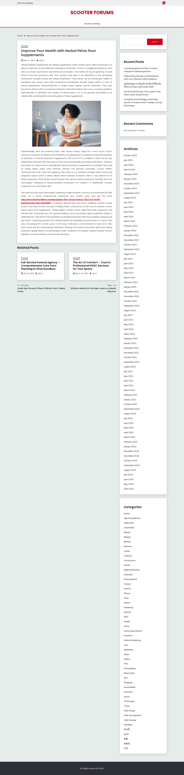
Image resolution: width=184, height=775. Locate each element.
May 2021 (129, 380)
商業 (126, 738)
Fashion (127, 584)
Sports (127, 696)
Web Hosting (130, 720)
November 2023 (131, 240)
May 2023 (129, 268)
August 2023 (130, 254)
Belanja (127, 537)
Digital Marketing (131, 569)
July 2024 (128, 202)
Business (128, 546)
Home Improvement (133, 631)
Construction (129, 560)
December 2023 (131, 235)
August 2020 (130, 413)
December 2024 (131, 183)
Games (127, 602)
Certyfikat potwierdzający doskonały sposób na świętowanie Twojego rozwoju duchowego (143, 102)
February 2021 (130, 395)
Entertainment (130, 579)
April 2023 (129, 272)
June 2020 (128, 423)
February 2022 (130, 338)
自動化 (127, 743)
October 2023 (130, 244)
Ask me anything (25, 3)
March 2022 (129, 334)
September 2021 (132, 362)
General (24, 46)
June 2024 (128, 207)
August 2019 (130, 470)
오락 (126, 748)
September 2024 (132, 193)
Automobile (129, 527)
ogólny (127, 659)
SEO (126, 678)
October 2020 (130, 404)
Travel (127, 706)
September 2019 (132, 465)
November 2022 (131, 296)
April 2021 (129, 385)
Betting (127, 541)
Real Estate (129, 673)
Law (126, 645)
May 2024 (129, 211)
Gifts (126, 616)
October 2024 (130, 188)
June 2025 (128, 165)
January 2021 (130, 399)
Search (155, 42)
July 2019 (128, 474)
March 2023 (129, 277)
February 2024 (130, 226)
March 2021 (129, 390)
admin (41, 60)
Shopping (128, 682)
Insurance (128, 635)
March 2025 (129, 169)
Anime (127, 513)
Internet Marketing (132, 640)
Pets (126, 663)
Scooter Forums (92, 12)
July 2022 (128, 315)
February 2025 (130, 174)
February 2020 (130, 442)
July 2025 (128, 160)
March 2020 (129, 437)
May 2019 (129, 484)
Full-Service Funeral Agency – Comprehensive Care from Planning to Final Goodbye (40, 266)
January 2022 (130, 343)
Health (127, 621)
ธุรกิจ (126, 734)
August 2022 (130, 310)
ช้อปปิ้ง (127, 729)
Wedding (128, 724)
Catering (128, 555)
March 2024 (129, 221)
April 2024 (129, 216)
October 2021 (130, 357)
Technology (129, 701)
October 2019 (130, 460)
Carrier (127, 551)
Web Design (129, 710)
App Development (132, 518)
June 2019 (128, 479)
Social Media (129, 687)
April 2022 (129, 329)
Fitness (127, 593)
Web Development (132, 715)
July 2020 (128, 418)
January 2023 (130, 287)
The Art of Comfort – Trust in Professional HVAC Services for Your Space (92, 266)
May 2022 (129, 324)
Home (126, 626)
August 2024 (130, 197)
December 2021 (131, 348)
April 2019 (129, 488)
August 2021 (130, 366)
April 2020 (129, 432)
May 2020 (129, 427)
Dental (127, 565)
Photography (130, 668)
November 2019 (131, 456)
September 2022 (132, 305)
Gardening (128, 607)
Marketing (128, 649)
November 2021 (131, 352)
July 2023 (128, 258)
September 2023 (132, 249)
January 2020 (130, 446)
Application (129, 523)
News (126, 654)
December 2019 (131, 451)
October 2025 (130, 155)
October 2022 (130, 301)
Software (128, 692)
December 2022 (131, 291)
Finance (127, 588)
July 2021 (128, 371)
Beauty (127, 532)
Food (126, 598)
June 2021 (128, 376)
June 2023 (128, 263)
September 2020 (132, 409)
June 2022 (128, 319)
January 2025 (130, 179)
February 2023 (130, 282)
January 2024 (130, 230)
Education (128, 574)
